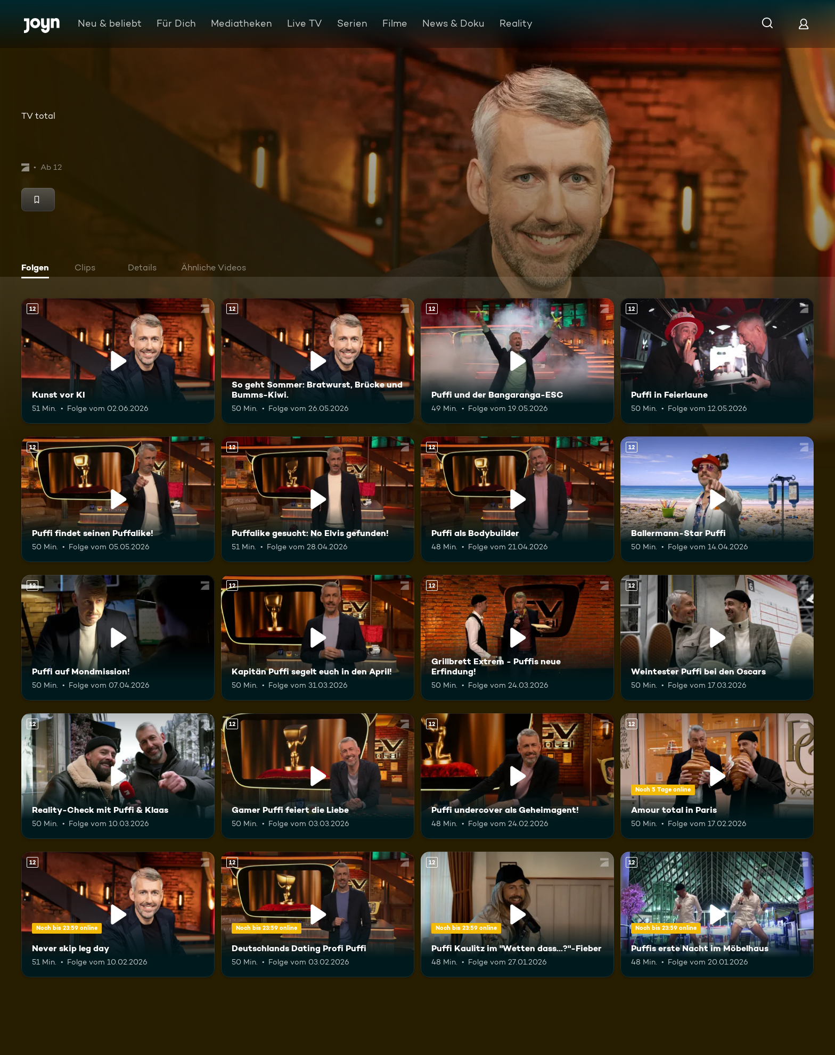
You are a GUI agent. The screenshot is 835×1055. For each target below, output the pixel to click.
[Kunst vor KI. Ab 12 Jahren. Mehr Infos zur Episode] (118, 361)
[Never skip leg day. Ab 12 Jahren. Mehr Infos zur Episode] (118, 914)
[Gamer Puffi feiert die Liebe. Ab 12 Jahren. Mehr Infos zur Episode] (317, 776)
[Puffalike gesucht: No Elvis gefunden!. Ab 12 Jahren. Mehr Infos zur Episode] (317, 499)
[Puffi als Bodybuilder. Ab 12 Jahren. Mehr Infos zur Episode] (517, 499)
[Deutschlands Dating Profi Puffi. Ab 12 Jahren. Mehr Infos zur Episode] (317, 914)
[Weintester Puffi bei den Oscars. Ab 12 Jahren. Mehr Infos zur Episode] (717, 637)
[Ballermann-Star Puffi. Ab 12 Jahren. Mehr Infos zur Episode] (717, 499)
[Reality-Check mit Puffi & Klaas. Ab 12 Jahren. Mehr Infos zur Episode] (118, 776)
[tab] (37, 268)
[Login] (803, 23)
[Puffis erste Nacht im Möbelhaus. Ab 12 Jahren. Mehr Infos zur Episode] (717, 914)
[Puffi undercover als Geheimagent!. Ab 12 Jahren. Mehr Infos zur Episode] (517, 776)
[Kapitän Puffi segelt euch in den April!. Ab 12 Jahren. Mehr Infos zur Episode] (317, 637)
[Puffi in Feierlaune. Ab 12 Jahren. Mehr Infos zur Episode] (717, 361)
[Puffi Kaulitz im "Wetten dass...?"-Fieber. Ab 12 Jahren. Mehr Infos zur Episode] (517, 914)
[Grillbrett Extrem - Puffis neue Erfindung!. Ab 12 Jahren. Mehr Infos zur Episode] (517, 637)
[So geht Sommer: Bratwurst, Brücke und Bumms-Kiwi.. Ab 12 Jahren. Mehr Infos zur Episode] (317, 361)
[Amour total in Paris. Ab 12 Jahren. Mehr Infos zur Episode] (717, 776)
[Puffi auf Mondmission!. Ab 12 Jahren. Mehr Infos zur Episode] (118, 637)
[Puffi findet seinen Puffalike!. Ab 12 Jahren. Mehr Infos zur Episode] (118, 499)
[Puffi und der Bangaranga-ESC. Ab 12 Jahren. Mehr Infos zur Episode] (517, 361)
